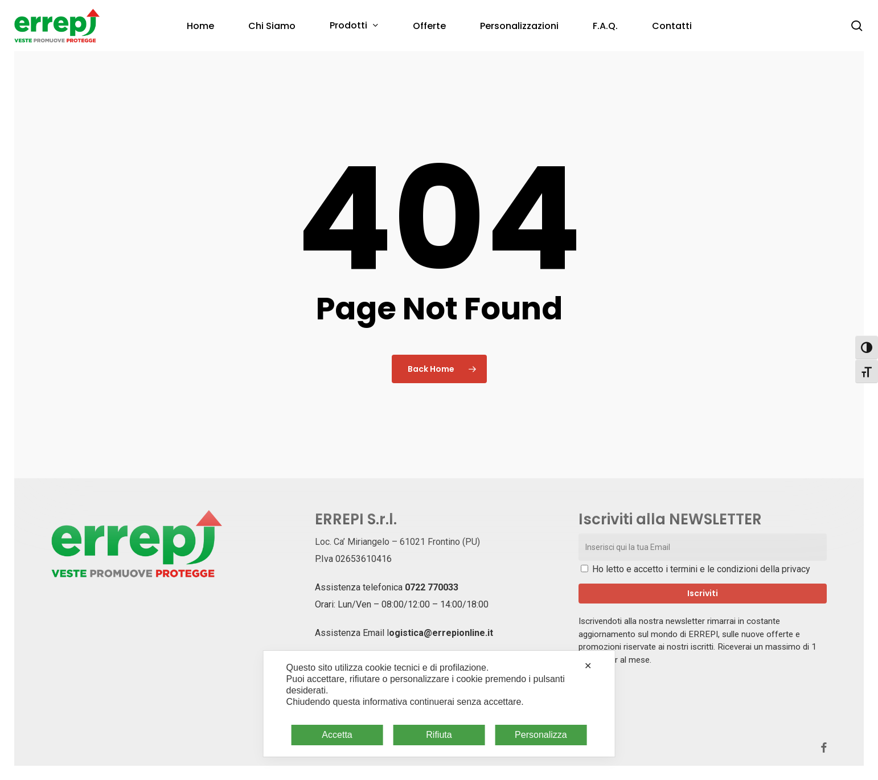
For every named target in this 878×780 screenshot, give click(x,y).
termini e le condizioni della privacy (740, 569)
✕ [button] (588, 666)
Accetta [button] (337, 735)
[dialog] (439, 704)
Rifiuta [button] (439, 735)
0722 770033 (431, 587)
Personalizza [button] (541, 735)
